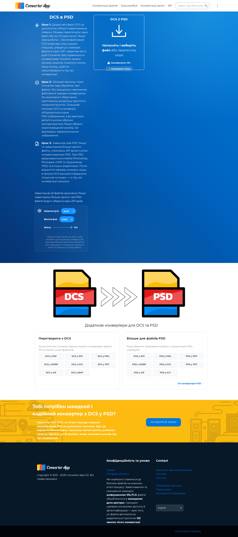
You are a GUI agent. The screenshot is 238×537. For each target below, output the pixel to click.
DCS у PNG (103, 356)
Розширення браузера (170, 493)
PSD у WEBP (139, 364)
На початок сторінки (188, 531)
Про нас (161, 477)
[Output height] (66, 219)
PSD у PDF (191, 356)
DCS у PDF (51, 356)
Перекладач (163, 489)
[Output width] (68, 211)
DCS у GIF (51, 372)
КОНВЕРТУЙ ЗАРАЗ (163, 422)
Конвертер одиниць (169, 485)
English (162, 507)
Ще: (217, 6)
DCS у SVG (77, 364)
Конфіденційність (118, 473)
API (170, 5)
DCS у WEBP (51, 364)
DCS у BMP (77, 372)
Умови (111, 470)
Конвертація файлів (105, 5)
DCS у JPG (77, 356)
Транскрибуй (129, 5)
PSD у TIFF (191, 364)
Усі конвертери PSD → (191, 383)
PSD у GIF (139, 372)
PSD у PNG (165, 356)
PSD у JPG (139, 356)
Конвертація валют (153, 5)
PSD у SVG (165, 364)
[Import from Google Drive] (119, 69)
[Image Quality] (63, 227)
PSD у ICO (165, 372)
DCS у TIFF (103, 364)
